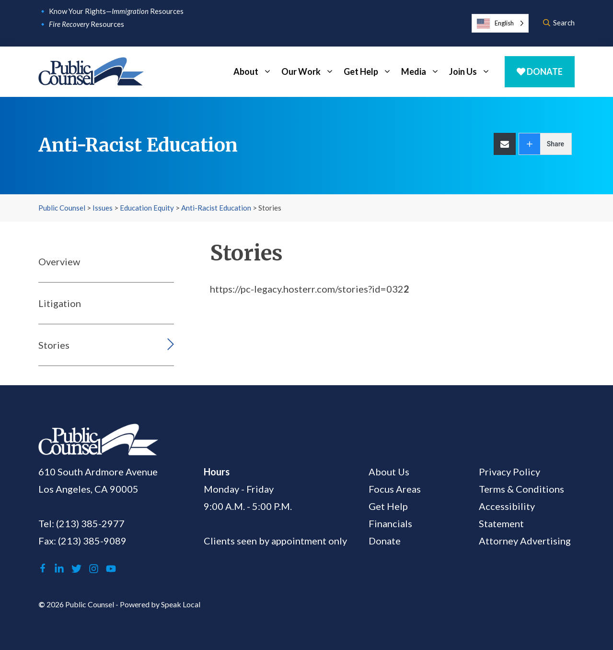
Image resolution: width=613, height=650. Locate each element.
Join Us (472, 71)
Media (422, 71)
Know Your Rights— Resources (116, 11)
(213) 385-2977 (90, 523)
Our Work (310, 71)
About (255, 71)
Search (559, 22)
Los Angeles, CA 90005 (88, 489)
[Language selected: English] (500, 23)
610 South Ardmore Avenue (98, 471)
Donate (540, 71)
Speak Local (180, 604)
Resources (86, 24)
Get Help (370, 71)
